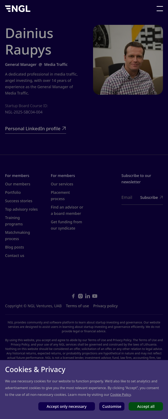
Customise (111, 406)
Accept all (146, 406)
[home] (17, 8)
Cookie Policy (120, 394)
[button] (160, 8)
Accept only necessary (67, 406)
